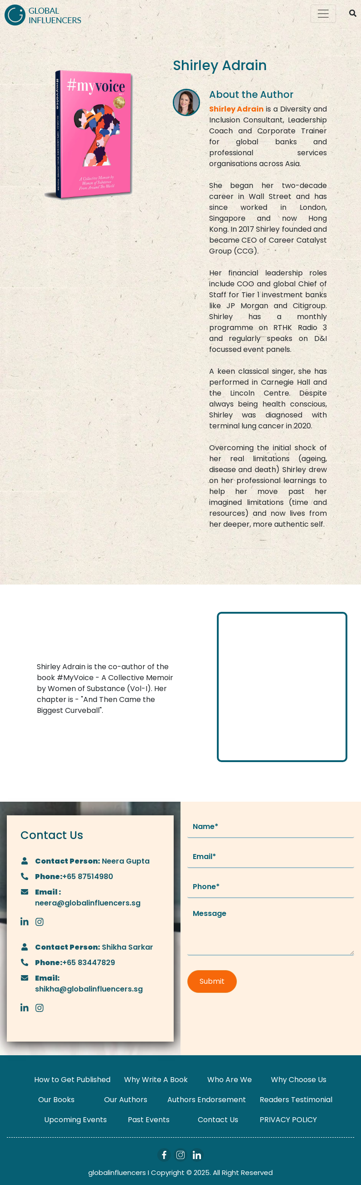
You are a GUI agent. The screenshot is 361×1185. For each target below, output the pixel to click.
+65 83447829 (88, 962)
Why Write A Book (156, 1079)
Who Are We (229, 1079)
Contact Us (218, 1119)
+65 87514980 (87, 876)
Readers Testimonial (296, 1099)
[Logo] (43, 14)
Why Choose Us (298, 1079)
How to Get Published (72, 1079)
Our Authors (125, 1099)
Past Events (149, 1119)
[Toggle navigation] (323, 14)
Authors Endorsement (206, 1099)
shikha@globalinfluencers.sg (89, 989)
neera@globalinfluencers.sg (87, 903)
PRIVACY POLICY (288, 1119)
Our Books (56, 1099)
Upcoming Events (75, 1119)
